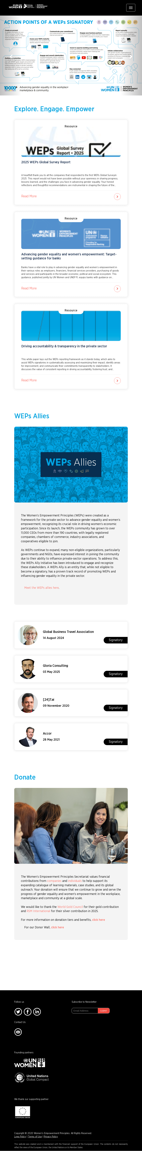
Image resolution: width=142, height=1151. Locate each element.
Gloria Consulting (55, 665)
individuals (75, 881)
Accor (47, 733)
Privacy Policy (51, 1137)
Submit (103, 1011)
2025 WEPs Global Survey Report (45, 162)
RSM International (38, 911)
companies (54, 881)
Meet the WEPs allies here (41, 587)
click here (98, 919)
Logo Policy (20, 1137)
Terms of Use (35, 1137)
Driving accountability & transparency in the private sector (64, 346)
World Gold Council (70, 907)
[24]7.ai (48, 699)
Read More (29, 196)
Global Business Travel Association (68, 632)
